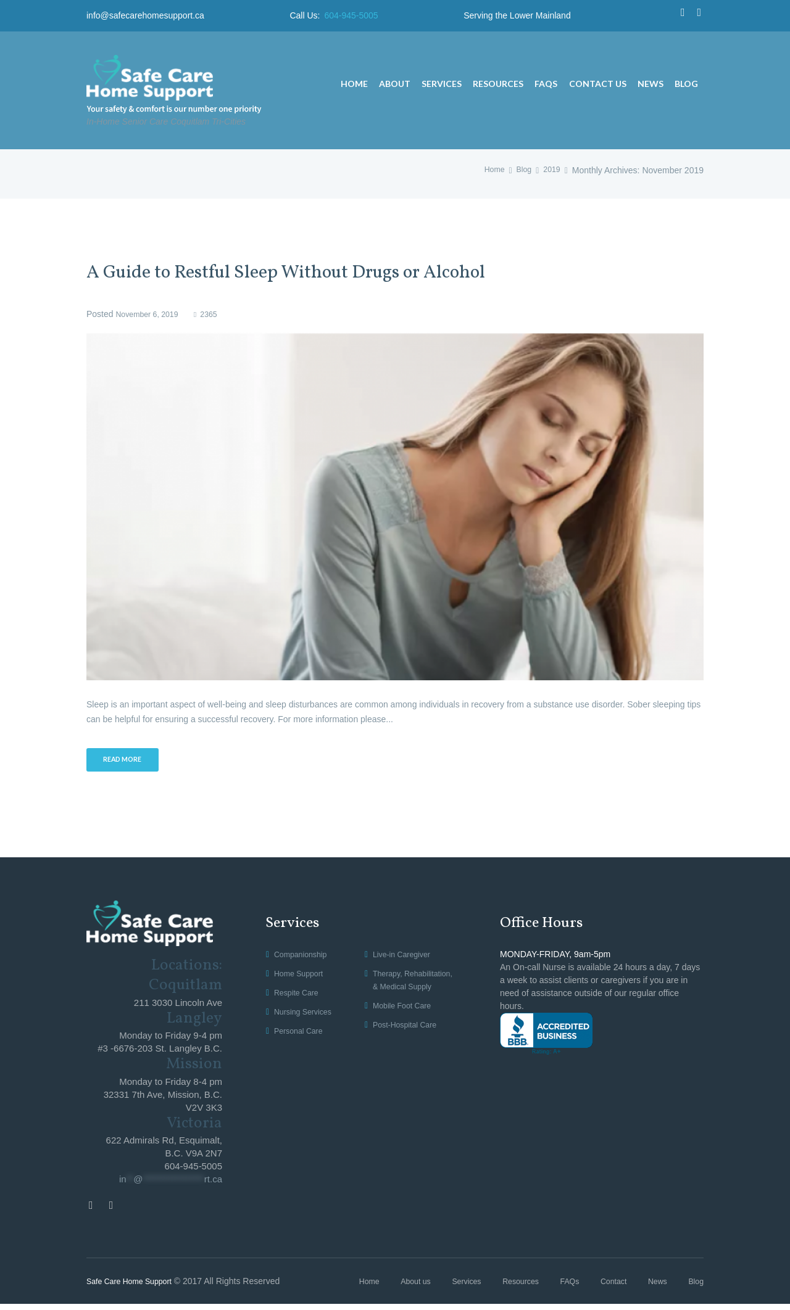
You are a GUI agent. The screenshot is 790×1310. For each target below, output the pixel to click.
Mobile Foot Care (406, 1023)
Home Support (302, 977)
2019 (550, 170)
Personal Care (302, 1034)
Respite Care (299, 997)
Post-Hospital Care (409, 1041)
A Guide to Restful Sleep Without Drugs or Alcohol (329, 272)
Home (488, 170)
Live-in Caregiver (405, 958)
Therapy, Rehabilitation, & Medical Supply (404, 990)
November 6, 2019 (150, 314)
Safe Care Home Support (134, 1286)
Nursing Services (306, 1015)
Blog (520, 170)
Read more (127, 762)
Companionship (304, 958)
